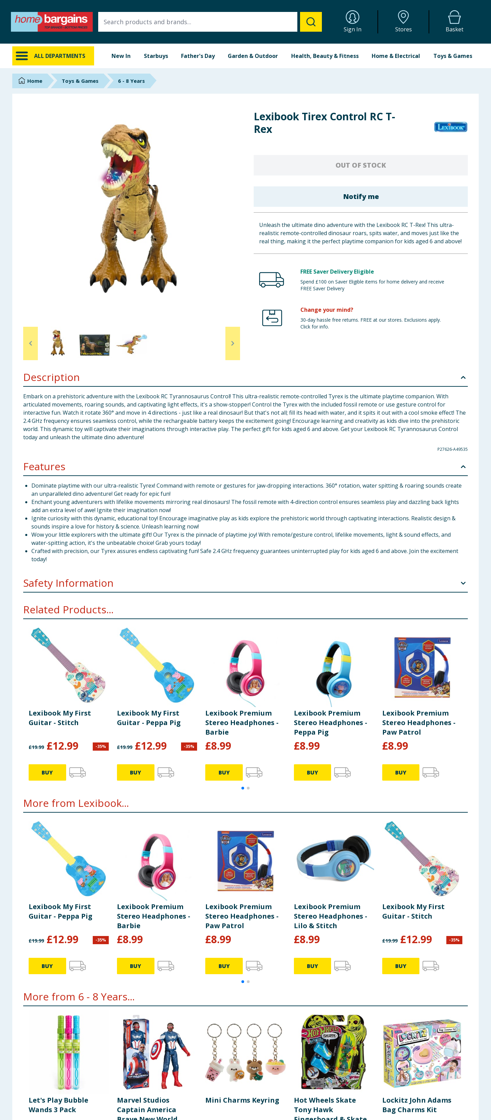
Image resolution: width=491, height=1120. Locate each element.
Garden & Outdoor (253, 56)
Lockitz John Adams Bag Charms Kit (416, 1104)
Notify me (361, 196)
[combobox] (210, 22)
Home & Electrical (396, 56)
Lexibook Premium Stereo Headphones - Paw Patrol (419, 722)
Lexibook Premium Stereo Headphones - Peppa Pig (330, 722)
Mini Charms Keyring (242, 1100)
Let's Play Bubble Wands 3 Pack (58, 1104)
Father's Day (198, 56)
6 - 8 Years (131, 80)
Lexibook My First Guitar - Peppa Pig (149, 717)
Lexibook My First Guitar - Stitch (60, 717)
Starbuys (156, 56)
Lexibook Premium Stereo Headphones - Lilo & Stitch (330, 916)
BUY (47, 772)
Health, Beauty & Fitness (325, 56)
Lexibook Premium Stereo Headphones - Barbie (242, 722)
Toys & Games (452, 56)
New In (121, 56)
